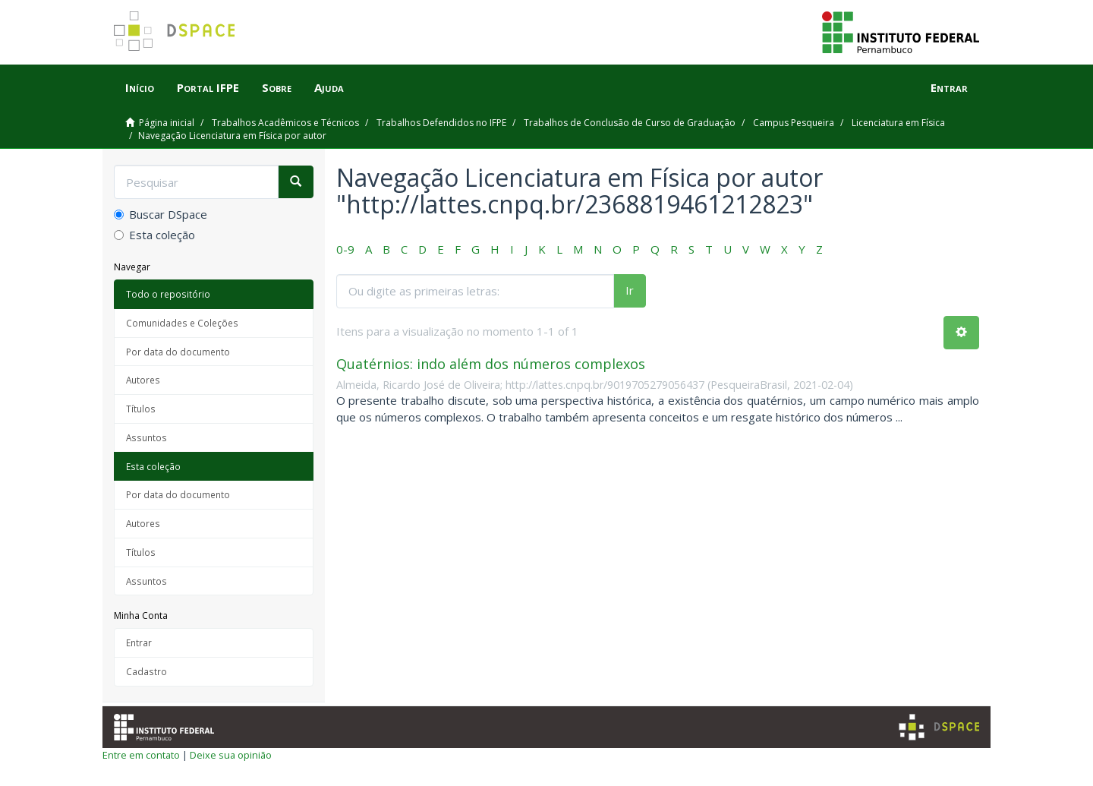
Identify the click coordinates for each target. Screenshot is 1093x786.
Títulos (141, 408)
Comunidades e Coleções (182, 323)
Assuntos (146, 437)
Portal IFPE (208, 87)
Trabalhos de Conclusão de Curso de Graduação (629, 122)
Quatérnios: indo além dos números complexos (490, 364)
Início (139, 87)
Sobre (276, 87)
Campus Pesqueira (793, 122)
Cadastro (146, 671)
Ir (629, 290)
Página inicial (166, 122)
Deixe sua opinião (231, 755)
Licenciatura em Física (898, 122)
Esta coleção (154, 234)
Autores (143, 380)
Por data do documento (178, 352)
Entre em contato (141, 755)
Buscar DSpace (160, 214)
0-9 (345, 249)
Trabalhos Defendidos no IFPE (441, 122)
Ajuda (329, 87)
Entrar (139, 642)
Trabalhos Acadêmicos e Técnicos (285, 122)
